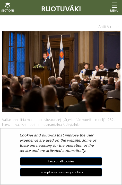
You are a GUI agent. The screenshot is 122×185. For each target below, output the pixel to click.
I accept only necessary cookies (61, 172)
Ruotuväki (61, 9)
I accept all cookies (61, 161)
